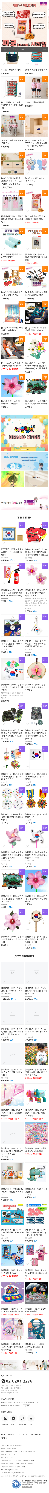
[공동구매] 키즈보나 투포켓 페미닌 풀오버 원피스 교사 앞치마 (12, 219)
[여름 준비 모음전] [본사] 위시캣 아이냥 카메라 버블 (12, 1347)
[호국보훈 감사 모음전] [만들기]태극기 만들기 (36, 776)
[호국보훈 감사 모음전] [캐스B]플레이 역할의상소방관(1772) (36, 552)
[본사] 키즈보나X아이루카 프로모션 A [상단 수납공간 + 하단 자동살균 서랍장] (36, 143)
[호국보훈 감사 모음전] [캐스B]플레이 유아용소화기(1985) (12, 593)
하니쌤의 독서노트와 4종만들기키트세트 (12, 1192)
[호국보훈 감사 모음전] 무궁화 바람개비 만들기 (12, 939)
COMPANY (11, 1434)
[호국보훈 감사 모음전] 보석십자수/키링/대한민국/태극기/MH (36, 644)
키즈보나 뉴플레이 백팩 (11, 70)
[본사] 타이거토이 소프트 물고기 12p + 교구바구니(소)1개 (35, 1232)
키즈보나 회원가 (32, 222)
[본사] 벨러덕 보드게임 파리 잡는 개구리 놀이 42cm (36, 991)
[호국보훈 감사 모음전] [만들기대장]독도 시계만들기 (12, 644)
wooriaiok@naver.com (10, 1469)
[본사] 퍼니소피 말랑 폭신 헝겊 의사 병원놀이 (11, 1072)
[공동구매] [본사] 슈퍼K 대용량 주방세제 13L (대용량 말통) (36, 257)
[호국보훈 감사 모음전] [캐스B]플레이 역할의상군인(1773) (12, 733)
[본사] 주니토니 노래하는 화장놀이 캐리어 (36, 1273)
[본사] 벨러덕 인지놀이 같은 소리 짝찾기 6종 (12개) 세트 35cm (12, 1032)
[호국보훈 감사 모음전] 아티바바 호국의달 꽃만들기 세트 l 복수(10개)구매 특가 (36, 366)
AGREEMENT (22, 1434)
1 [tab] (23, 449)
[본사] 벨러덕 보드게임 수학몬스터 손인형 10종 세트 (11, 991)
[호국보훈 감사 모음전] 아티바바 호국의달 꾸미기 (12, 687)
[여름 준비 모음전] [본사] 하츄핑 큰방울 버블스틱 (12, 1113)
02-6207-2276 (16, 1381)
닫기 (44, 49)
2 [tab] (27, 449)
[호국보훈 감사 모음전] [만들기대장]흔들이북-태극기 (36, 939)
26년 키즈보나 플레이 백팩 (36, 70)
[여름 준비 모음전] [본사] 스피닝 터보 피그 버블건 (36, 1113)
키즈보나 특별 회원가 (34, 334)
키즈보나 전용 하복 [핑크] (35, 102)
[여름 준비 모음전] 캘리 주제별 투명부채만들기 (12, 817)
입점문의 (4, 1438)
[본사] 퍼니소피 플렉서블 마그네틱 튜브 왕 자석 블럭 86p (12, 1151)
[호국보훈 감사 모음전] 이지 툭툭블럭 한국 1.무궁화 (36, 593)
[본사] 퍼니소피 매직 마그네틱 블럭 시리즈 (36, 1032)
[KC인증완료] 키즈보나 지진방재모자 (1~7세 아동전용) (12, 105)
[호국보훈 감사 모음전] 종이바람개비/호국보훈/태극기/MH (36, 855)
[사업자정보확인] (28, 1461)
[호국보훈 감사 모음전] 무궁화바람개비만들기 (36, 899)
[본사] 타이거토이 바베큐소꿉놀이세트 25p (12, 1232)
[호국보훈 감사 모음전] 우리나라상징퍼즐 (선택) (12, 552)
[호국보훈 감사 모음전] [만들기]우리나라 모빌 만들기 (12, 776)
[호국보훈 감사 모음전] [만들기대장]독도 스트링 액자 (12, 899)
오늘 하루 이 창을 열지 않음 (13, 49)
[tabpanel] (24, 432)
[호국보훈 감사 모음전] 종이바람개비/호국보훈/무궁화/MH (12, 855)
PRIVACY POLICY (36, 1434)
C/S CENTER (6, 1375)
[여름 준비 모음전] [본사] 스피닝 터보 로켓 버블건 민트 (36, 1072)
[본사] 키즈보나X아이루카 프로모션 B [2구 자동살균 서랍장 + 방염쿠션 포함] (11, 181)
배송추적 (27, 1406)
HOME (3, 1434)
